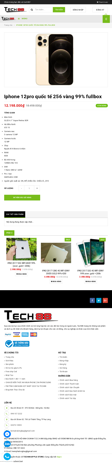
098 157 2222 (16, 414)
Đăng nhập (79, 10)
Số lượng (8, 188)
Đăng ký (101, 10)
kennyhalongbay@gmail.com (23, 431)
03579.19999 (16, 425)
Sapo (59, 457)
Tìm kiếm (59, 10)
